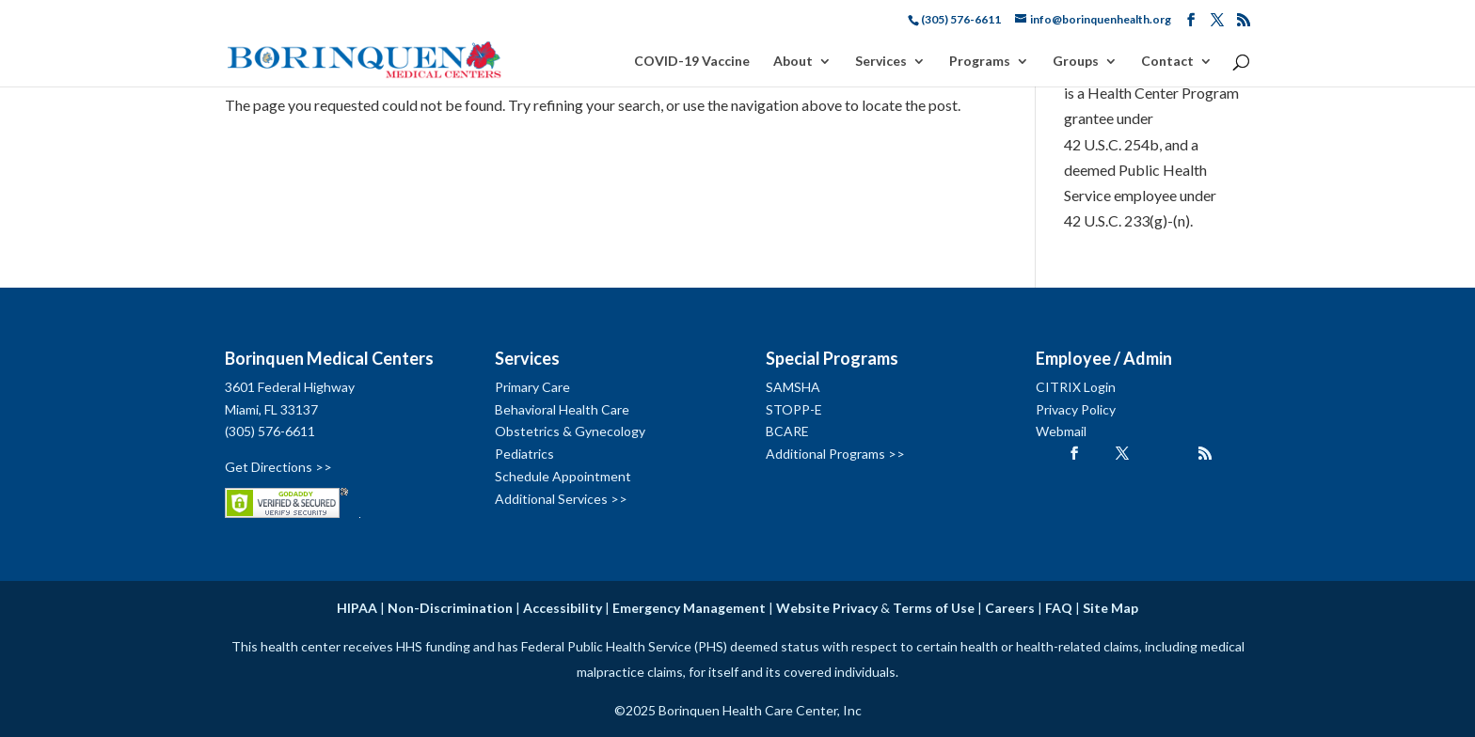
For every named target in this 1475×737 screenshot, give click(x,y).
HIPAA (357, 608)
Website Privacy (827, 608)
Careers (1010, 608)
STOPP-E (794, 409)
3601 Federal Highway (290, 387)
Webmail (1061, 431)
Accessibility (562, 608)
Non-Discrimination (450, 608)
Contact (1167, 62)
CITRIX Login (1076, 387)
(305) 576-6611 (270, 431)
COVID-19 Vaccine (692, 62)
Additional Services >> (561, 499)
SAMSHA (793, 387)
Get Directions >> (278, 467)
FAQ (1058, 608)
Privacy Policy (1076, 409)
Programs (979, 62)
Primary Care (532, 387)
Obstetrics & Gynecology (570, 431)
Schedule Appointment (563, 476)
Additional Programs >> (835, 454)
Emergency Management (689, 608)
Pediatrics (524, 454)
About (793, 62)
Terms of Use (934, 608)
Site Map (1110, 608)
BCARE (787, 431)
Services (881, 62)
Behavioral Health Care (562, 409)
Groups (1076, 62)
